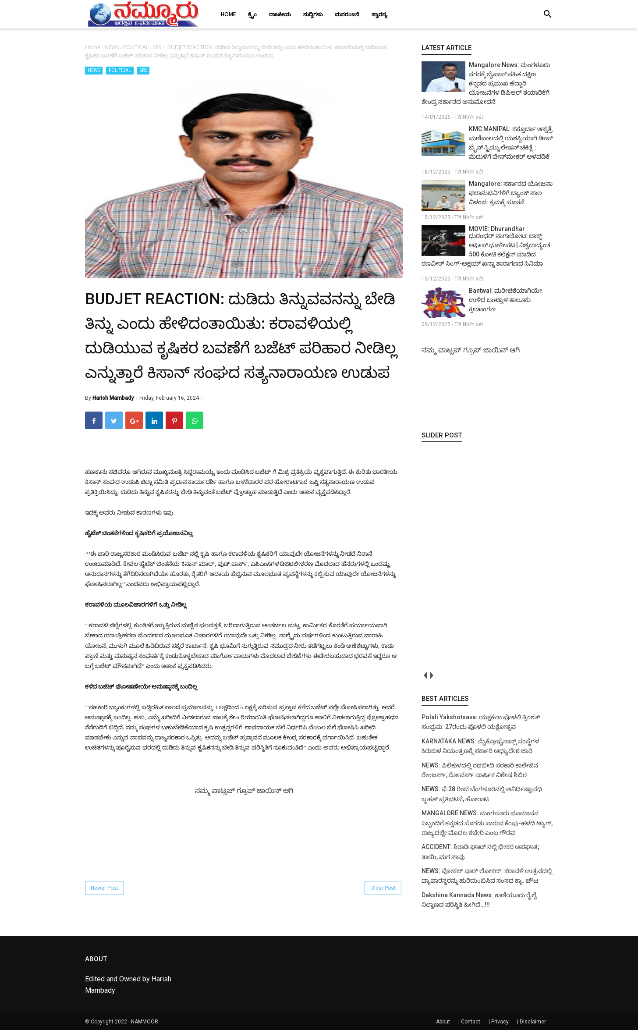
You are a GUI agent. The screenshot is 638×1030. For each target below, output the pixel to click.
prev (425, 675)
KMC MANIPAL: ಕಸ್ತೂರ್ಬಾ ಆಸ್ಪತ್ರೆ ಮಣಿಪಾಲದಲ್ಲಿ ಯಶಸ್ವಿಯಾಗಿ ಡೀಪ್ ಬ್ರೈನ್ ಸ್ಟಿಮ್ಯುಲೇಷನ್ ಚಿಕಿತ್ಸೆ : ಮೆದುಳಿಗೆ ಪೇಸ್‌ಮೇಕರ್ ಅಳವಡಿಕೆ (511, 142)
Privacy (500, 1022)
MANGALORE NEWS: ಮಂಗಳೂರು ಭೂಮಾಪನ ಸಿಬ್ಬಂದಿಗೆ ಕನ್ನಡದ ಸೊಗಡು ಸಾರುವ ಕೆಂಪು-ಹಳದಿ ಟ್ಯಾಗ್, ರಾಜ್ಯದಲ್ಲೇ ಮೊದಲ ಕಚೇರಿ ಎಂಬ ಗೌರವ (487, 823)
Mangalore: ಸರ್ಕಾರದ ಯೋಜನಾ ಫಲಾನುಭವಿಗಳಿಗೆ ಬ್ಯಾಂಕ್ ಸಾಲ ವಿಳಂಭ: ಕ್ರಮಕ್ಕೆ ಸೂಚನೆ (511, 193)
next (431, 675)
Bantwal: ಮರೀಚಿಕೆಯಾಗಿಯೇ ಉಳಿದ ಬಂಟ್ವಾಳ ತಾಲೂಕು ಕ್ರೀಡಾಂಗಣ (505, 300)
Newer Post (104, 888)
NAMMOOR (144, 1022)
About (443, 1022)
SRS (143, 70)
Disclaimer (533, 1022)
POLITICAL (120, 70)
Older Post (383, 888)
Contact (470, 1022)
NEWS (94, 70)
